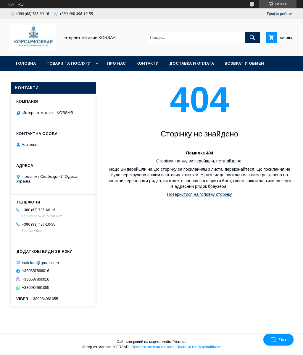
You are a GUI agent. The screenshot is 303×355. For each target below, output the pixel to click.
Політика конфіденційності (198, 347)
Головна (26, 63)
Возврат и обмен (244, 63)
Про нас (116, 63)
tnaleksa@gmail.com (40, 262)
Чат (278, 339)
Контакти (147, 63)
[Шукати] (252, 37)
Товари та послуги (68, 63)
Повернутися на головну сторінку (199, 194)
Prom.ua (179, 342)
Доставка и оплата (191, 63)
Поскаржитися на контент (152, 347)
